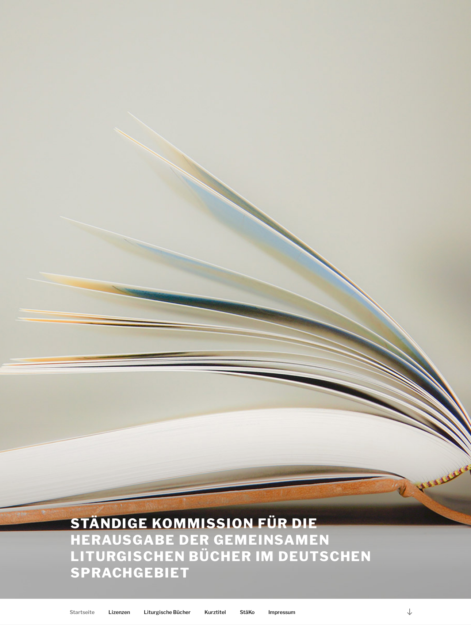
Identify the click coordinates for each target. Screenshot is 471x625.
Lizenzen (119, 612)
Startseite (82, 612)
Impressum (281, 612)
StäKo (247, 612)
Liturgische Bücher (167, 612)
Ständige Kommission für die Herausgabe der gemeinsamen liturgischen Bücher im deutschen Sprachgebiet (221, 548)
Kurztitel (215, 612)
